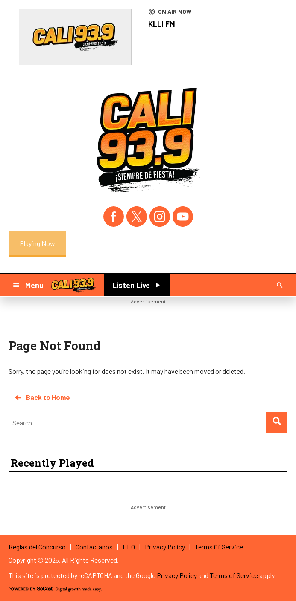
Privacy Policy (177, 575)
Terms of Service (234, 575)
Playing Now (37, 243)
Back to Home (42, 397)
